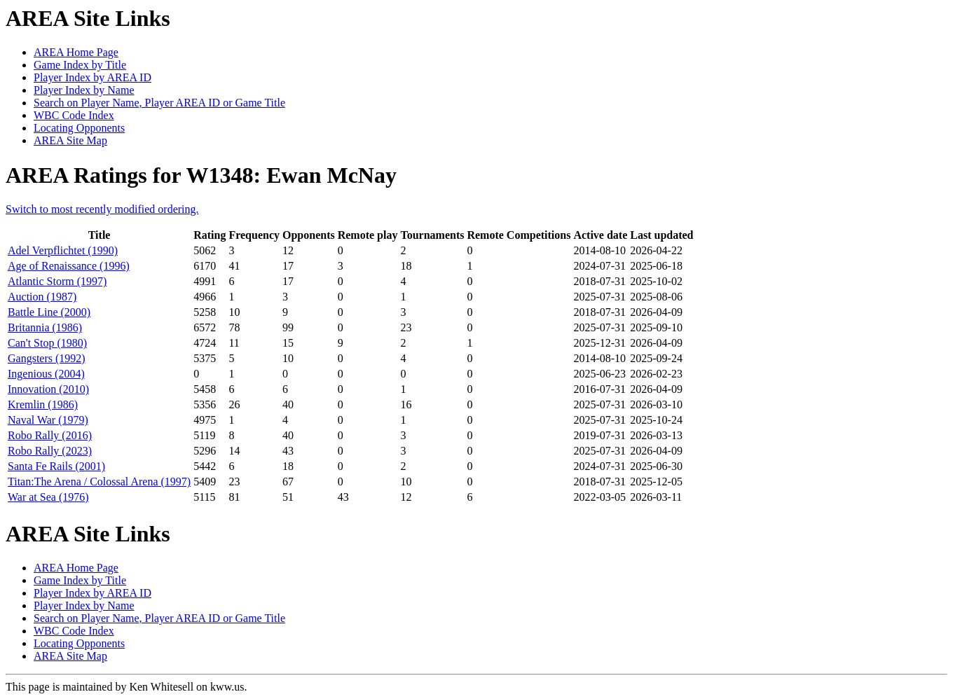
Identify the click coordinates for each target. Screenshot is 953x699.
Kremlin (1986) (43, 404)
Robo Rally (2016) (50, 435)
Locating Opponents (79, 128)
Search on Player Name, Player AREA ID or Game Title (159, 103)
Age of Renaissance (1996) (69, 266)
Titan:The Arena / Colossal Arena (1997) (99, 481)
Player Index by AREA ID (92, 77)
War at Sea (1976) (48, 497)
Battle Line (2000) (49, 312)
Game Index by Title (80, 65)
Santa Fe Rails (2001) (56, 466)
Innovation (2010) (48, 389)
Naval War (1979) (48, 420)
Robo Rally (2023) (50, 451)
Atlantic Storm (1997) (57, 281)
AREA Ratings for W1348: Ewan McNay (201, 175)
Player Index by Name (84, 90)
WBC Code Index (74, 115)
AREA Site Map (70, 140)
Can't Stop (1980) (47, 343)
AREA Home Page (76, 52)
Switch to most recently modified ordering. (102, 209)
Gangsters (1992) (46, 358)
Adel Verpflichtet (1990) (63, 250)
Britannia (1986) (45, 327)
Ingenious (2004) (46, 374)
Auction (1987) (42, 297)
